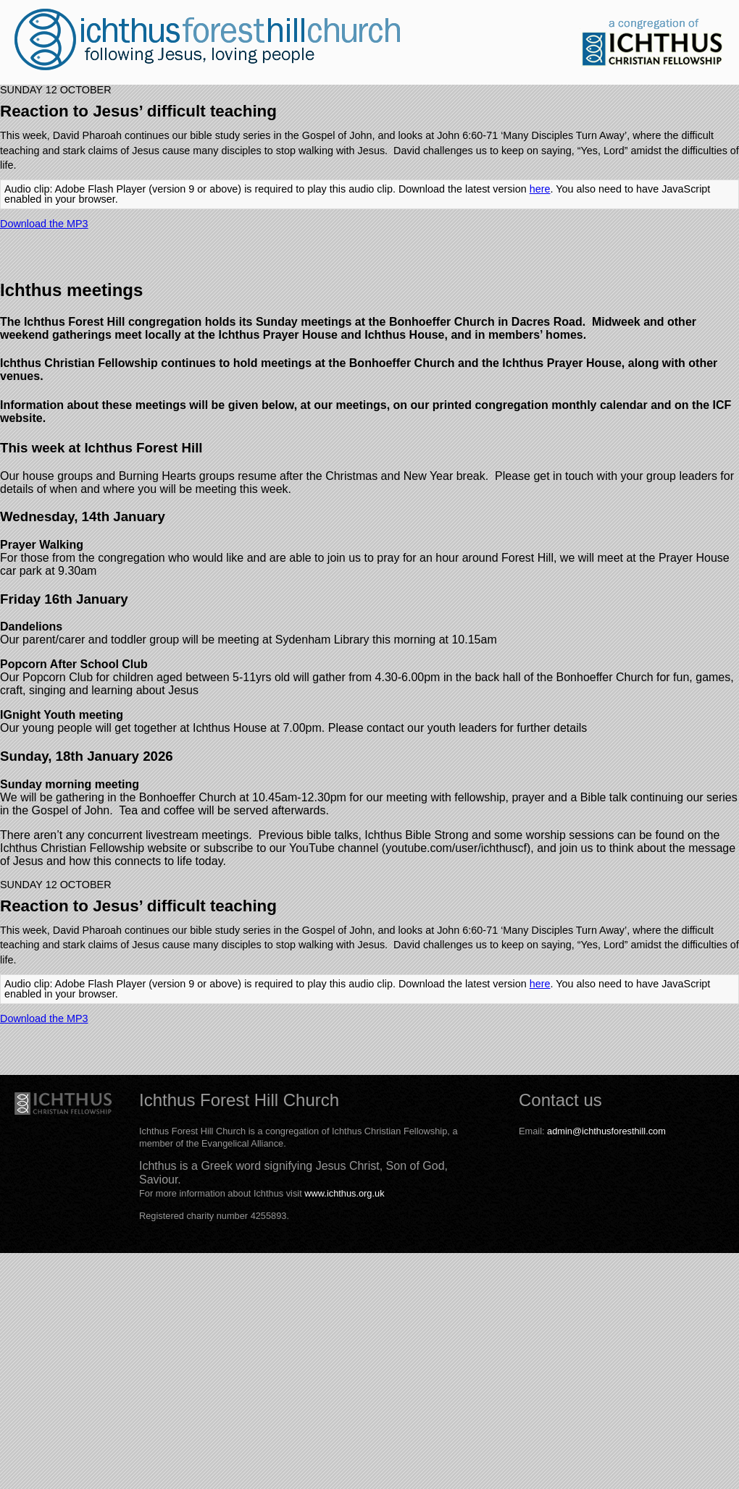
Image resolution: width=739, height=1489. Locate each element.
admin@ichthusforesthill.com (606, 1131)
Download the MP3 (44, 223)
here (540, 189)
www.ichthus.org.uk (344, 1193)
